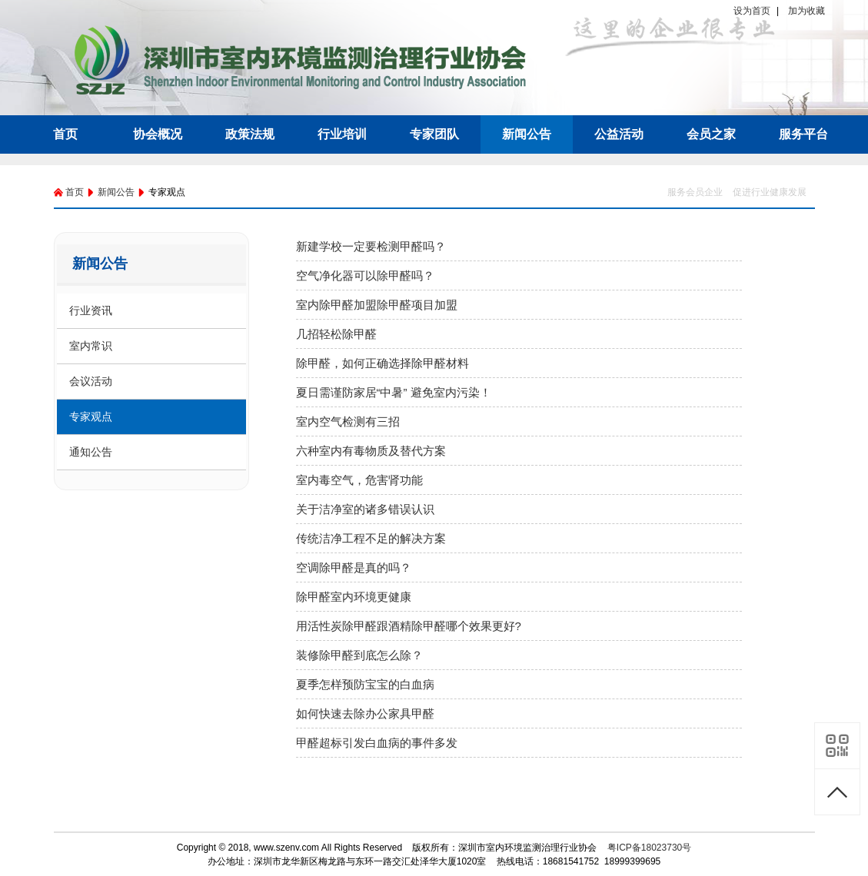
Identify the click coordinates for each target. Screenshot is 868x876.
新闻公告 (526, 134)
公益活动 (619, 134)
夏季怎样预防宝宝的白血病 (365, 684)
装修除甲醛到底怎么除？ (359, 655)
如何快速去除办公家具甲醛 (365, 713)
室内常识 (90, 346)
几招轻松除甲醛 (336, 333)
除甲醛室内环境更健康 (353, 596)
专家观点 (90, 416)
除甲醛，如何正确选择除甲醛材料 (382, 363)
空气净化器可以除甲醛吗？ (365, 275)
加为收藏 (806, 10)
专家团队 (434, 134)
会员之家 (711, 134)
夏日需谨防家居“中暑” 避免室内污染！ (393, 392)
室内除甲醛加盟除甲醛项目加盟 (376, 304)
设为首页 (751, 10)
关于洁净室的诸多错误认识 (365, 509)
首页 (65, 134)
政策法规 (249, 134)
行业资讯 (90, 310)
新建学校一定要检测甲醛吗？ (371, 246)
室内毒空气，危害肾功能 (359, 479)
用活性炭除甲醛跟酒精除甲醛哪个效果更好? (408, 625)
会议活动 (90, 381)
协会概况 (157, 134)
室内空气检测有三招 (348, 421)
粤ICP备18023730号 (649, 847)
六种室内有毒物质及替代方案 (371, 450)
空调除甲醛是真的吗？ (353, 567)
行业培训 (342, 134)
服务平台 (803, 134)
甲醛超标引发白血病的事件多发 (376, 742)
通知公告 (90, 452)
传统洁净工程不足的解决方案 (371, 538)
